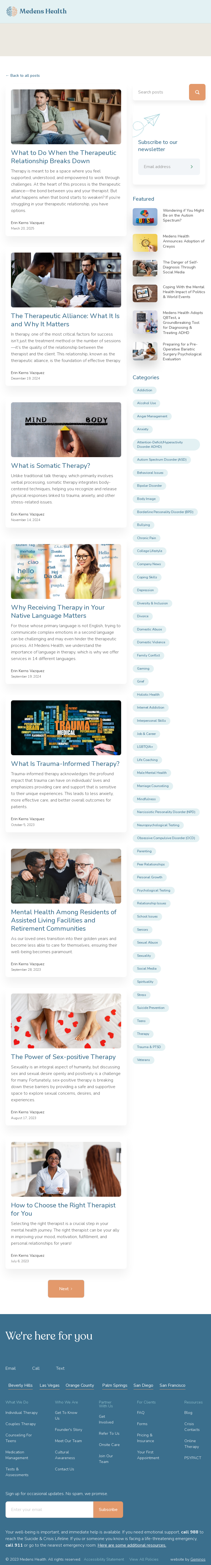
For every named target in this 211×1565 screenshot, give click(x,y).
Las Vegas (50, 1385)
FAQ (141, 1412)
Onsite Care (109, 1444)
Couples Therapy (20, 1424)
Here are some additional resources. (132, 1545)
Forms (142, 1424)
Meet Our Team (68, 1441)
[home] (36, 11)
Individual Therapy (21, 1412)
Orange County (80, 1385)
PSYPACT (192, 1458)
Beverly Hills (20, 1385)
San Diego (143, 1385)
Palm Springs (114, 1385)
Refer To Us (109, 1433)
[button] (200, 11)
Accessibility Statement (104, 1559)
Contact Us (64, 1469)
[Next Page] (66, 1289)
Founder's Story (68, 1429)
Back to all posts (22, 75)
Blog (188, 1412)
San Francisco (172, 1385)
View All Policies (144, 1559)
